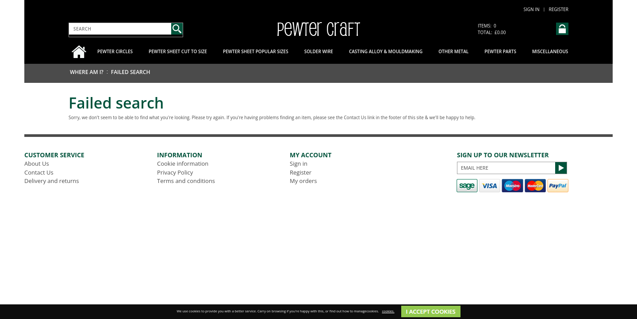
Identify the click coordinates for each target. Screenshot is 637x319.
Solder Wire (318, 51)
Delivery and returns (51, 181)
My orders (303, 181)
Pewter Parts (500, 51)
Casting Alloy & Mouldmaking (385, 51)
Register (558, 9)
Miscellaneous (550, 51)
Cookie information (182, 163)
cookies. (388, 311)
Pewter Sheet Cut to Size (178, 51)
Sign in (532, 9)
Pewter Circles (115, 51)
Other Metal (453, 51)
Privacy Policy (175, 172)
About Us (36, 163)
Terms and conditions (186, 181)
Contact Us (39, 172)
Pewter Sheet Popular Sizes (255, 51)
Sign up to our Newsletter (503, 155)
